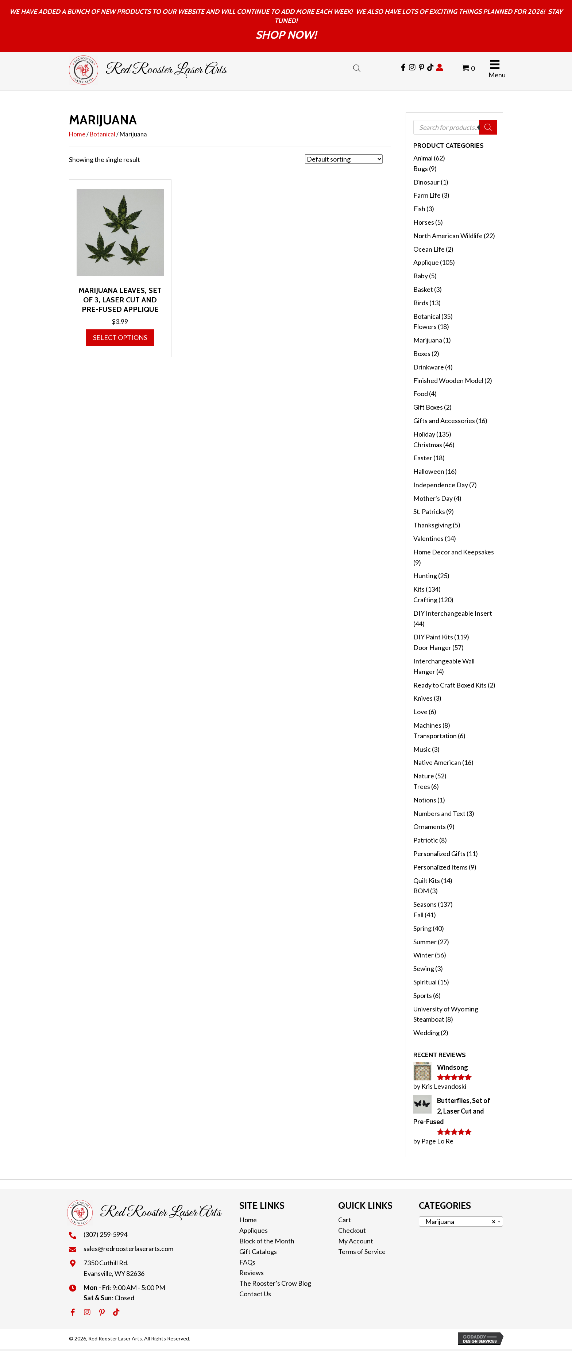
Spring (422, 928)
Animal (423, 158)
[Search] (488, 127)
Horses (423, 222)
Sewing (423, 968)
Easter (422, 458)
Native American (437, 762)
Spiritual (425, 982)
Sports (422, 995)
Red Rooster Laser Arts (165, 70)
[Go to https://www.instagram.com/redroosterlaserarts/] (412, 67)
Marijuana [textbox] (458, 1222)
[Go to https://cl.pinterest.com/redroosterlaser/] (421, 67)
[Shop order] (344, 159)
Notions (424, 800)
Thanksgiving (432, 525)
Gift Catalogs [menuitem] (258, 1251)
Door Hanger (432, 647)
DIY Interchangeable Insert (452, 613)
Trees (421, 786)
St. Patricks (429, 511)
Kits (419, 589)
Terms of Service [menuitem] (362, 1251)
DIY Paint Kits (433, 637)
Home (77, 134)
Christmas (427, 445)
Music (422, 749)
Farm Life (427, 195)
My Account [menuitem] (355, 1241)
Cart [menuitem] (344, 1220)
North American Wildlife (448, 236)
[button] (72, 1312)
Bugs (420, 168)
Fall (418, 915)
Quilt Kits (426, 880)
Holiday (424, 434)
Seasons (425, 904)
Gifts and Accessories (444, 421)
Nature (423, 776)
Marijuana (427, 340)
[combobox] (461, 1221)
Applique (426, 262)
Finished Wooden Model (448, 380)
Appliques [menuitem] (253, 1230)
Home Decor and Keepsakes (453, 552)
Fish (419, 209)
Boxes (421, 353)
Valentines (428, 538)
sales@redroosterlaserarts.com (128, 1248)
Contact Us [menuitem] (255, 1294)
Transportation (435, 736)
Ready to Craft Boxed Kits (450, 685)
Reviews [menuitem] (251, 1273)
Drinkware (428, 367)
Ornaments (429, 826)
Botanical (102, 134)
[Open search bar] (356, 66)
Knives (423, 698)
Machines (427, 725)
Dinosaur (426, 182)
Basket (423, 289)
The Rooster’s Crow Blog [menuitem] (275, 1283)
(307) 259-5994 (105, 1234)
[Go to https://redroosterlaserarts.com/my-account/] (439, 67)
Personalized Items (440, 867)
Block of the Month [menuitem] (266, 1241)
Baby (420, 276)
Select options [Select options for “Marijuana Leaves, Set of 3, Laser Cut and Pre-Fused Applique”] (120, 337)
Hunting (425, 576)
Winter (423, 955)
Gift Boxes (428, 407)
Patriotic (425, 840)
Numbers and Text (439, 813)
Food (420, 394)
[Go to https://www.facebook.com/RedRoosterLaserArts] (403, 67)
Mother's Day (433, 498)
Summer (425, 942)
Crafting (425, 600)
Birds (420, 303)
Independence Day (440, 485)
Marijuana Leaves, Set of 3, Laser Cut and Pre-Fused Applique (120, 300)
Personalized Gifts (439, 853)
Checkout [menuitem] (352, 1230)
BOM (421, 891)
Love (420, 712)
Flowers (425, 326)
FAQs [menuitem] (247, 1262)
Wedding (426, 1033)
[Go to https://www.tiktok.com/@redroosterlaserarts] (430, 67)
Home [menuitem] (248, 1220)
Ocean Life (429, 249)
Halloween (428, 471)
